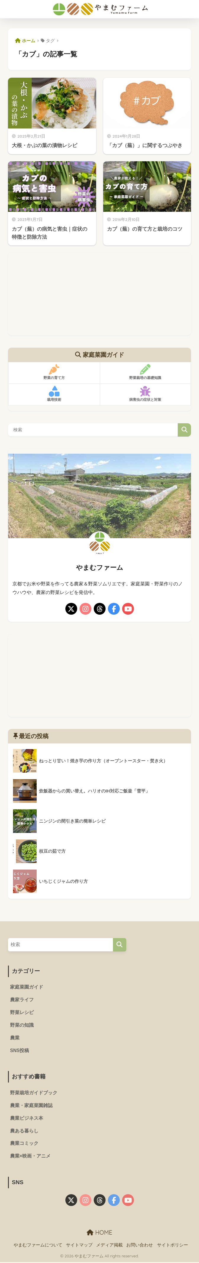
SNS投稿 (19, 1051)
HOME (99, 1233)
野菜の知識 (22, 1025)
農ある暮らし (24, 1131)
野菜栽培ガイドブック (33, 1093)
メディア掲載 (109, 1245)
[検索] (119, 944)
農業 (15, 1038)
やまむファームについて (38, 1245)
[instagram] (85, 609)
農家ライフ (22, 999)
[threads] (100, 609)
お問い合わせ (139, 1245)
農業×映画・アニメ (30, 1157)
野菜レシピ (22, 1012)
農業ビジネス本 (26, 1118)
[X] (71, 609)
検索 (184, 430)
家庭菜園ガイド (26, 987)
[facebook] (114, 609)
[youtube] (128, 609)
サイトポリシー (172, 1245)
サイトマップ (79, 1245)
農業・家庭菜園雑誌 (31, 1106)
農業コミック (24, 1144)
